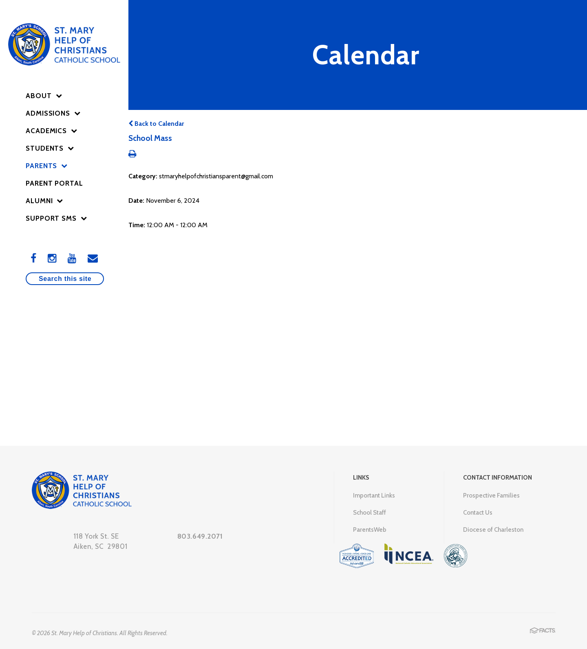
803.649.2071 (200, 536)
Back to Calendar (156, 123)
